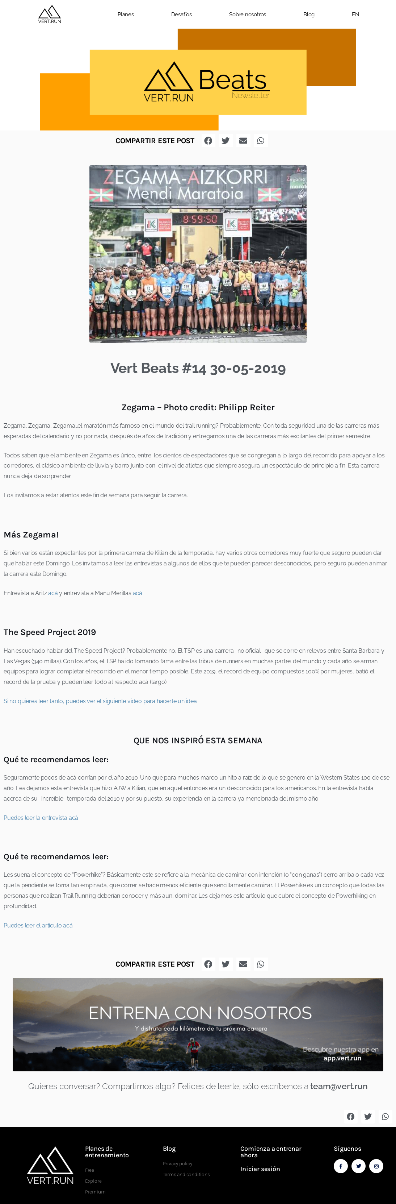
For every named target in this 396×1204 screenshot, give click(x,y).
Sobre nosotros (247, 14)
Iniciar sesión (260, 1169)
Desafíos (181, 14)
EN (355, 14)
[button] (389, 14)
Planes (126, 14)
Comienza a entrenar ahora (270, 1152)
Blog (309, 14)
